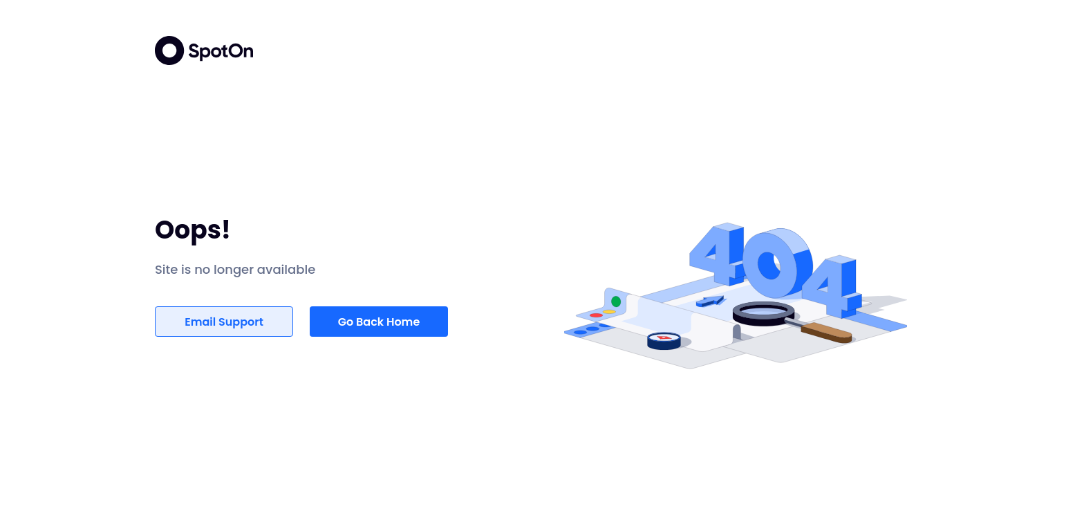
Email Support (224, 322)
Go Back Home (379, 322)
